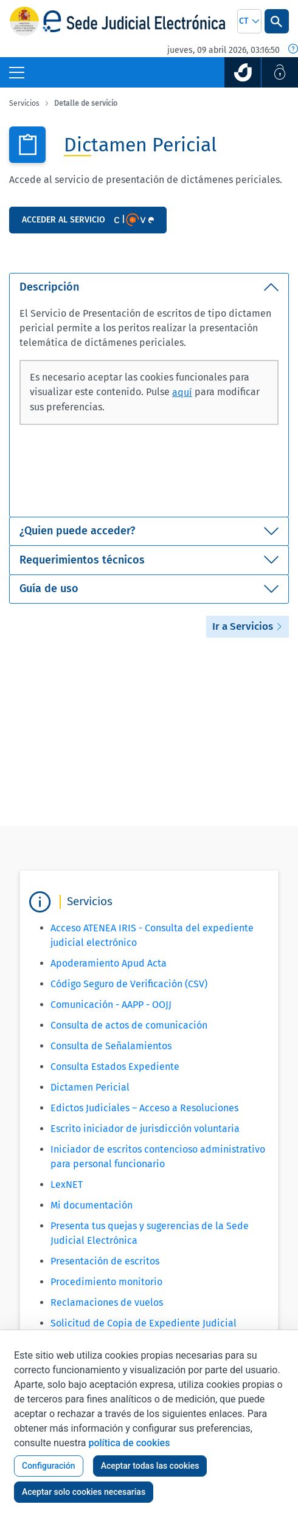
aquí (182, 392)
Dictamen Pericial (90, 1087)
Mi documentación (91, 1205)
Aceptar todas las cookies (150, 1466)
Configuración (48, 1466)
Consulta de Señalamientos (111, 1046)
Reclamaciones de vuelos (106, 1302)
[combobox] (249, 21)
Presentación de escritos (104, 1261)
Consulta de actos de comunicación (128, 1025)
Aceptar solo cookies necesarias (83, 1492)
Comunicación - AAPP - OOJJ (111, 1004)
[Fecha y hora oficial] (293, 50)
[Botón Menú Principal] (16, 72)
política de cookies (129, 1443)
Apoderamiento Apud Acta (108, 963)
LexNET (66, 1184)
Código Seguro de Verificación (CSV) (128, 984)
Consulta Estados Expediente (114, 1066)
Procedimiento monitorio (106, 1282)
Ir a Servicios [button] (247, 626)
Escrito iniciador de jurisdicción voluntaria (145, 1128)
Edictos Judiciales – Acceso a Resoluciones (144, 1108)
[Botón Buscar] (277, 21)
